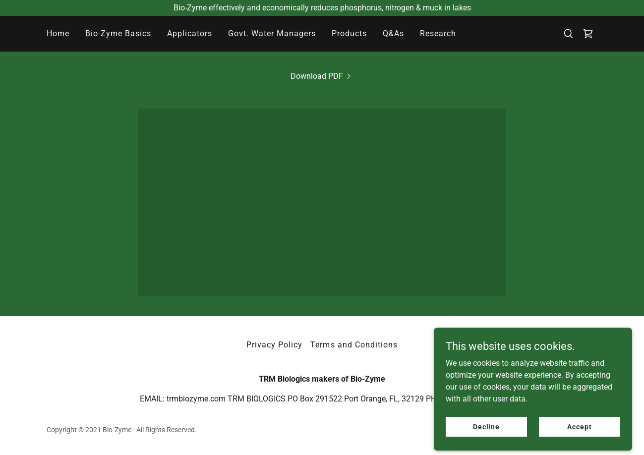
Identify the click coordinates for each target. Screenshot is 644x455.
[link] (588, 34)
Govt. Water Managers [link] (272, 33)
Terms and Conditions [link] (353, 344)
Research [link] (438, 33)
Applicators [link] (189, 33)
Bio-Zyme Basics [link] (118, 33)
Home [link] (58, 33)
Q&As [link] (393, 33)
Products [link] (349, 33)
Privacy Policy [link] (274, 344)
